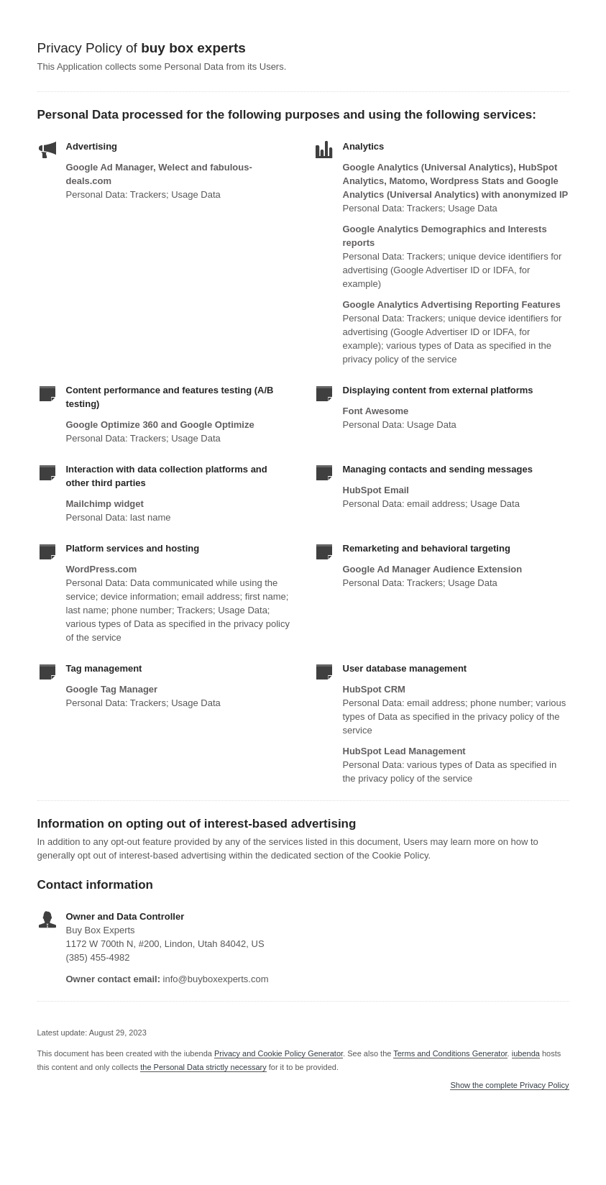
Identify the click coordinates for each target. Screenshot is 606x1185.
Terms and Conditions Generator (450, 1053)
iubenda (526, 1053)
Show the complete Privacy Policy (509, 1085)
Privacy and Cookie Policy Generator (278, 1053)
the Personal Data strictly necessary (203, 1067)
